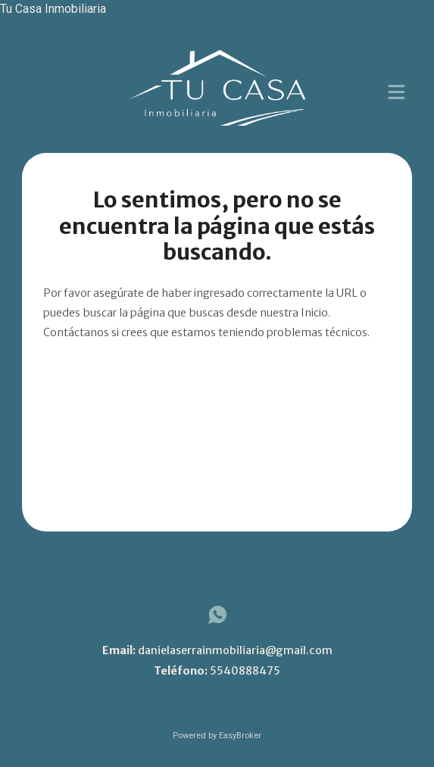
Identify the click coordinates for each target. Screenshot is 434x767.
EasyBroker (240, 735)
